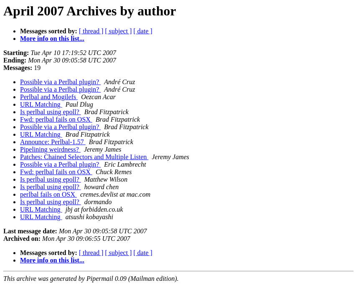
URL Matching (41, 104)
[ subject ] (118, 31)
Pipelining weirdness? (50, 149)
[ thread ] (91, 31)
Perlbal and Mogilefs (49, 96)
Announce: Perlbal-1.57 (53, 141)
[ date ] (143, 31)
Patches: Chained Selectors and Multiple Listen (84, 156)
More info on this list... (52, 38)
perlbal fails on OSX (48, 194)
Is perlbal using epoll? (50, 111)
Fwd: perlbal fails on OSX (56, 119)
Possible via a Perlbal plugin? (60, 81)
